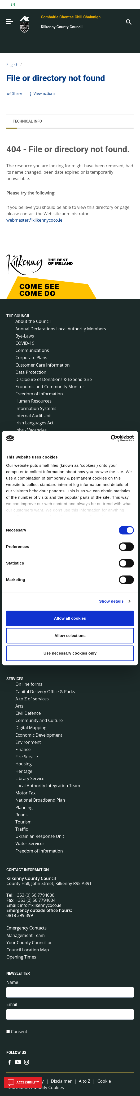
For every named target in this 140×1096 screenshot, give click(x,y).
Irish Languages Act (34, 423)
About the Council (33, 321)
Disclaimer (61, 1081)
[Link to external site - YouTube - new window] (18, 1062)
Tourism (23, 822)
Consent (19, 1031)
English (12, 64)
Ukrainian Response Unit (39, 836)
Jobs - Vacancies (31, 430)
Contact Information (27, 870)
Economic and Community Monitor (49, 386)
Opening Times (21, 957)
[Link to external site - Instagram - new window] (26, 1062)
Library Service (29, 778)
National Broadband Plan (40, 800)
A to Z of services (32, 699)
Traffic (21, 829)
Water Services (30, 843)
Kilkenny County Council (61, 27)
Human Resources (33, 401)
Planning (24, 807)
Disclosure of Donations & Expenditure (53, 379)
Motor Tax (25, 793)
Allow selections (70, 635)
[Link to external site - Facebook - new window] (9, 1062)
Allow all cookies (70, 618)
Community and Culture (39, 720)
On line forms (28, 684)
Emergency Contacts (26, 928)
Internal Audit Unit (33, 416)
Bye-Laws (24, 336)
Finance (22, 749)
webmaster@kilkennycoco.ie (34, 220)
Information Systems (35, 408)
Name (12, 982)
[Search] (128, 21)
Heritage (23, 771)
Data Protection (30, 372)
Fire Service (26, 757)
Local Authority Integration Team (47, 786)
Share (14, 93)
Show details (111, 601)
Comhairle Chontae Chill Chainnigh (70, 17)
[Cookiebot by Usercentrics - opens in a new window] (111, 438)
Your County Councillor (29, 942)
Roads (21, 815)
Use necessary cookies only (70, 653)
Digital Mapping (30, 727)
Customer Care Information (42, 365)
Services (14, 679)
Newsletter (18, 974)
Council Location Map (27, 950)
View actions (41, 93)
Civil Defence (28, 713)
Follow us (16, 1053)
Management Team (25, 935)
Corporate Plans (31, 357)
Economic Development (38, 735)
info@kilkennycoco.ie (41, 905)
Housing (23, 764)
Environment (28, 742)
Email (11, 1004)
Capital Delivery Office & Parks (45, 692)
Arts (19, 706)
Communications (32, 350)
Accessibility (23, 1082)
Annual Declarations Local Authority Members (60, 329)
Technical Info (27, 121)
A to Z (84, 1081)
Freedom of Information (39, 394)
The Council (18, 316)
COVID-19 (24, 343)
